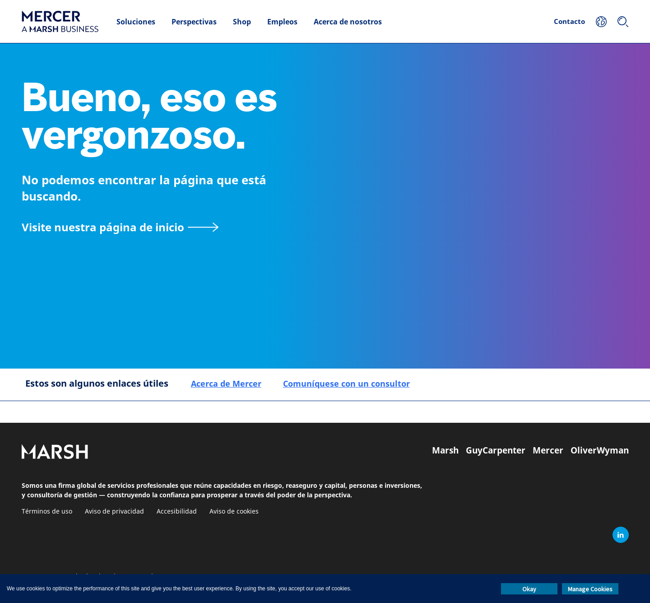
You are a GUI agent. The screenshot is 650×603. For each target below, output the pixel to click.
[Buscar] (623, 22)
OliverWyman (600, 450)
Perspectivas (194, 22)
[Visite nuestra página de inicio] (120, 227)
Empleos (282, 22)
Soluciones (135, 22)
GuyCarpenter (495, 450)
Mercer (548, 450)
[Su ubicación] (601, 22)
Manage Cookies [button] (590, 589)
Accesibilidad (177, 511)
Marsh (445, 450)
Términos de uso (47, 511)
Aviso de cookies (234, 511)
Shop (242, 22)
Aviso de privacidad (114, 511)
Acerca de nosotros (348, 22)
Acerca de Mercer (226, 383)
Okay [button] (529, 589)
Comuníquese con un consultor (346, 383)
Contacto (569, 21)
